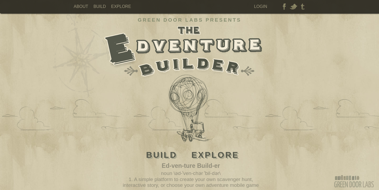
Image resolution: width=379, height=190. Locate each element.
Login (260, 6)
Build (99, 6)
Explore (121, 6)
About (81, 6)
